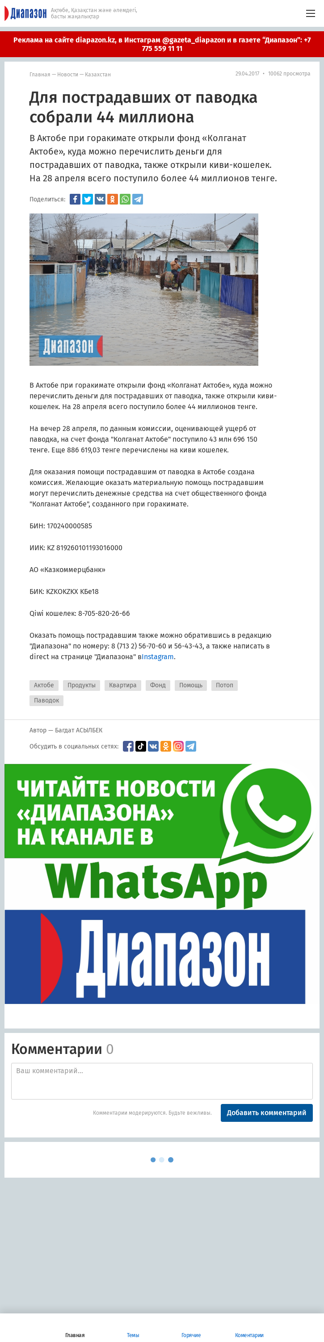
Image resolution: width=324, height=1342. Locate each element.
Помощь (190, 685)
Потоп (224, 685)
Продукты (81, 685)
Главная (39, 74)
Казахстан (98, 74)
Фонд (158, 685)
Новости (67, 74)
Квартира (123, 685)
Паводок (46, 700)
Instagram (158, 656)
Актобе (44, 685)
